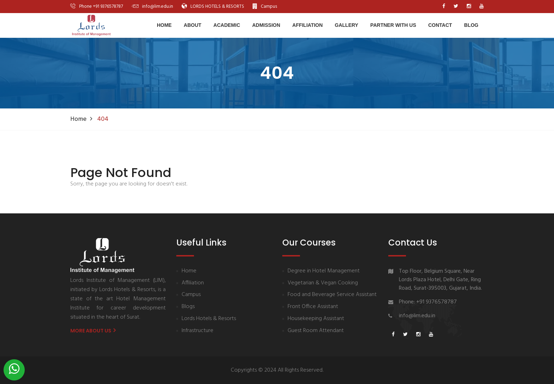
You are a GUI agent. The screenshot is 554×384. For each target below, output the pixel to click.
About (192, 25)
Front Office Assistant (313, 307)
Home (164, 25)
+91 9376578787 (108, 6)
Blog (471, 25)
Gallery (346, 25)
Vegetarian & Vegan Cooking (323, 283)
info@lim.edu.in (157, 6)
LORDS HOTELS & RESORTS (217, 6)
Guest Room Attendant (316, 331)
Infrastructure (197, 331)
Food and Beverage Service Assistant (332, 295)
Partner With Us (393, 25)
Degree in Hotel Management (324, 271)
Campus (269, 6)
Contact (440, 25)
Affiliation (307, 25)
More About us (93, 330)
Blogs (188, 307)
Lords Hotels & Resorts (209, 319)
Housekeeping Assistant (316, 319)
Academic (226, 25)
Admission (266, 25)
